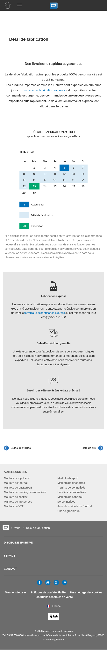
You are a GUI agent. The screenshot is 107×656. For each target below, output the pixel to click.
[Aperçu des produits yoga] (8, 5)
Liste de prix (89, 447)
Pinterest (64, 582)
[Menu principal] (19, 5)
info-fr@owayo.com (35, 635)
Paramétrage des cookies (86, 592)
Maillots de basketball (18, 487)
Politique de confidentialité (48, 592)
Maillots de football (16, 482)
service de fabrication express (44, 90)
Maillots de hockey (15, 496)
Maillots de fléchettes (71, 482)
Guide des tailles (21, 447)
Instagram (56, 582)
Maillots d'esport (67, 478)
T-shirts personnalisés (71, 487)
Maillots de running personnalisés (25, 492)
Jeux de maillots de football (75, 506)
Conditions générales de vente (53, 596)
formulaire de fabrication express (44, 312)
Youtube (48, 582)
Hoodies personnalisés (71, 492)
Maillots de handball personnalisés (70, 499)
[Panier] (98, 5)
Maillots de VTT (13, 506)
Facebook (39, 582)
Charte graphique (68, 511)
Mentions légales (15, 592)
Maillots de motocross (18, 501)
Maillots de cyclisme (17, 478)
